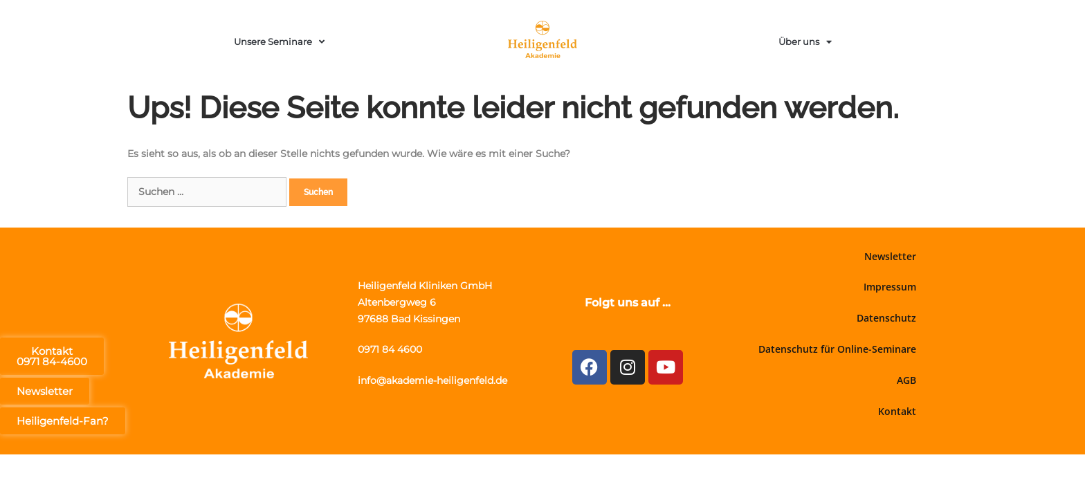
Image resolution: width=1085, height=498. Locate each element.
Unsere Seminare (279, 41)
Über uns (805, 41)
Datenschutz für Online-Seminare (837, 349)
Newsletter (890, 256)
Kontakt (897, 411)
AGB (906, 380)
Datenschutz (886, 317)
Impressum (890, 286)
